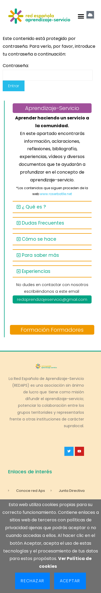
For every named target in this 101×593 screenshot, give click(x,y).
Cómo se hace (39, 239)
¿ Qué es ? (34, 207)
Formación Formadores (52, 330)
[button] (81, 16)
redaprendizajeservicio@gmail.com (52, 299)
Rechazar (32, 581)
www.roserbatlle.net (56, 194)
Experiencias (36, 271)
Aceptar (70, 581)
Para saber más (40, 255)
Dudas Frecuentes (43, 223)
